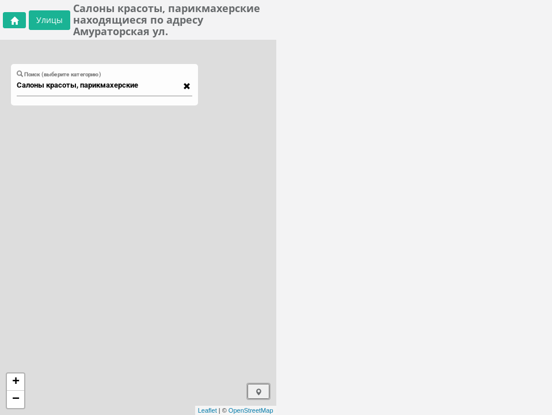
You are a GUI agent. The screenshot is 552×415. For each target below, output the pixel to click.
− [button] (16, 399)
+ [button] (16, 382)
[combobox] (99, 85)
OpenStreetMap (251, 410)
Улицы (49, 19)
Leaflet (207, 410)
